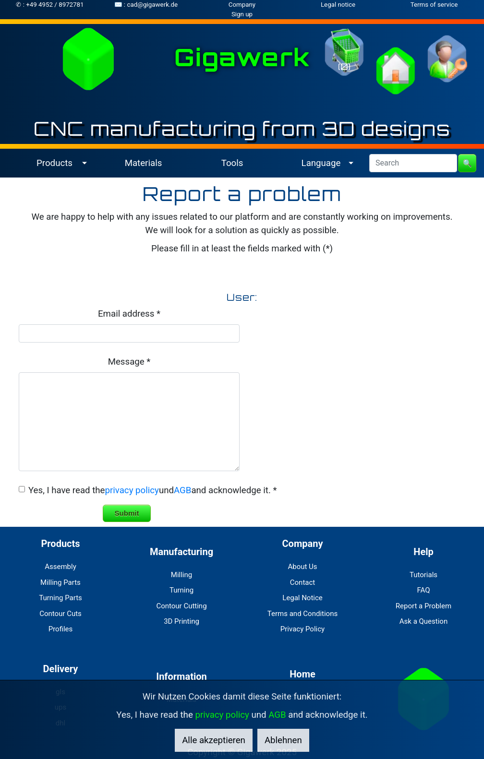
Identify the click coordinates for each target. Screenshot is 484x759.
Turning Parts (60, 597)
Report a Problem (423, 606)
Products (60, 543)
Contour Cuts (60, 613)
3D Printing (181, 621)
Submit (127, 513)
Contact (302, 582)
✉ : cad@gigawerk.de (146, 4)
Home (302, 674)
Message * (129, 361)
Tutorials (423, 574)
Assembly (60, 566)
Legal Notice (302, 597)
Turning (181, 590)
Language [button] (321, 163)
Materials (143, 163)
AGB (182, 490)
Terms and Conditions (302, 613)
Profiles (60, 629)
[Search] (413, 163)
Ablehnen (283, 740)
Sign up (242, 14)
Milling (181, 574)
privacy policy (131, 490)
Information (181, 676)
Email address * (129, 313)
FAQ (423, 590)
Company (242, 4)
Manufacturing (181, 551)
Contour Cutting (181, 606)
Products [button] (54, 163)
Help (423, 551)
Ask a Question (423, 621)
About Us (302, 566)
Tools (232, 163)
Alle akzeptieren (213, 740)
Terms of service (434, 4)
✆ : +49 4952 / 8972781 (50, 4)
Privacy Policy (302, 629)
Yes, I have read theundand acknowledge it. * (152, 490)
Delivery (60, 669)
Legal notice (338, 4)
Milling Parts (60, 582)
